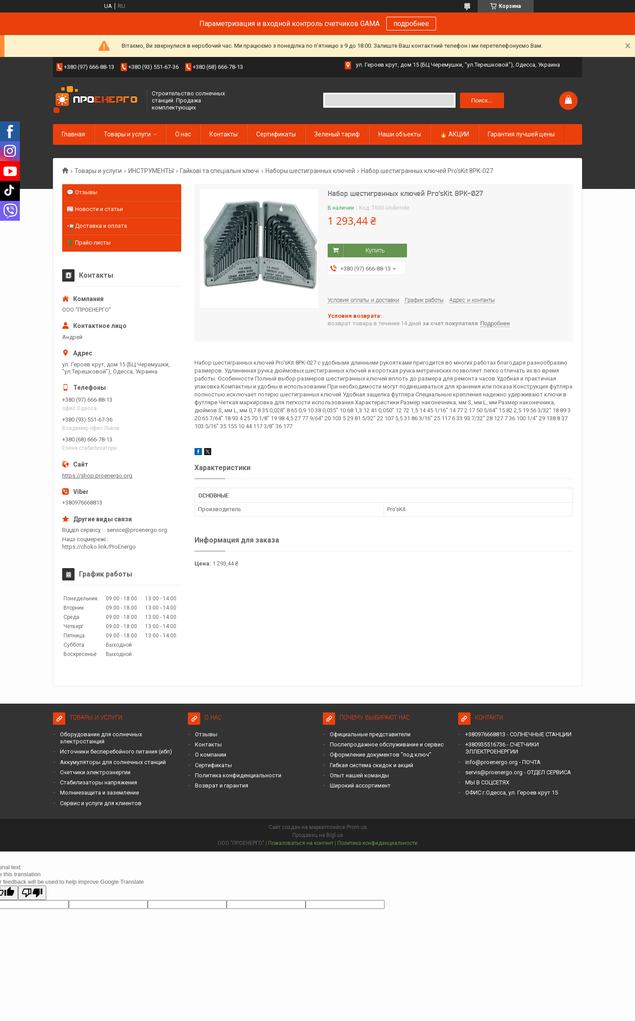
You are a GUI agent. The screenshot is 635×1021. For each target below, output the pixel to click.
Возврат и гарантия (221, 785)
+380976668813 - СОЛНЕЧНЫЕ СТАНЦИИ (518, 734)
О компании (210, 754)
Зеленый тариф (337, 134)
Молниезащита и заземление (99, 792)
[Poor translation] (32, 892)
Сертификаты (276, 134)
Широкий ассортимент (360, 785)
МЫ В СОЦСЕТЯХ (487, 782)
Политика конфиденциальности (238, 775)
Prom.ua (357, 827)
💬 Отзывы (82, 192)
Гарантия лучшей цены (521, 134)
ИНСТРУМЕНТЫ (151, 170)
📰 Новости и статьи (95, 209)
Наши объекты (399, 134)
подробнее (411, 23)
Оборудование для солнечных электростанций (101, 738)
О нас (183, 134)
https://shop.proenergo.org (97, 475)
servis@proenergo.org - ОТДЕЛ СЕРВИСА (518, 772)
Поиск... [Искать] (482, 100)
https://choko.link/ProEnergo (99, 546)
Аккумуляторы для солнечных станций (113, 762)
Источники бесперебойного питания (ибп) (116, 751)
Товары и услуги (127, 134)
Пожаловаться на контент (300, 843)
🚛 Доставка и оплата (97, 225)
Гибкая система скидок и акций (371, 765)
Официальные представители (370, 734)
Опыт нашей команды (359, 775)
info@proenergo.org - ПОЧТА (503, 762)
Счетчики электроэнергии (95, 772)
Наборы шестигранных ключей (310, 170)
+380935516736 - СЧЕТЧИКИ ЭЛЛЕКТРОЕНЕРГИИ (502, 748)
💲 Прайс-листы (89, 242)
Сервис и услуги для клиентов (101, 803)
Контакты (223, 134)
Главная (73, 134)
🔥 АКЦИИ (454, 134)
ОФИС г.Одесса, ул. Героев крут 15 (511, 792)
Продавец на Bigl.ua (317, 835)
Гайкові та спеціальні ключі (219, 170)
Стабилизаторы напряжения (98, 782)
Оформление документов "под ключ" (380, 754)
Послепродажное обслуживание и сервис (387, 744)
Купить (375, 250)
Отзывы (206, 734)
